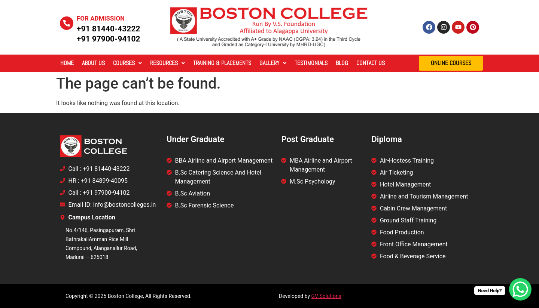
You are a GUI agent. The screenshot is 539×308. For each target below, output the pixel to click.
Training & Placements (222, 63)
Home (67, 63)
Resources (167, 63)
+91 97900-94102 (108, 38)
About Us (93, 63)
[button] (127, 63)
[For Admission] (66, 23)
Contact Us (370, 63)
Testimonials (311, 63)
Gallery (272, 63)
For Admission (101, 18)
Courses (127, 63)
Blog (342, 63)
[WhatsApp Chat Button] (520, 289)
